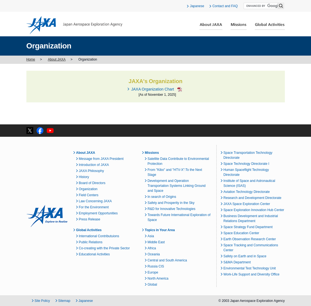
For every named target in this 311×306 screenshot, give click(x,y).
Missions (238, 26)
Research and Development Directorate (253, 198)
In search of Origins (162, 197)
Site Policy (42, 301)
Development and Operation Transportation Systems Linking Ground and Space (177, 186)
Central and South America (167, 260)
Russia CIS (156, 266)
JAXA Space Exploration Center (247, 204)
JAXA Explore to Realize (47, 216)
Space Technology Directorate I (246, 164)
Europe (153, 272)
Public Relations (91, 242)
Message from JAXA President (101, 159)
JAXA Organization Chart (152, 89)
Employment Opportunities (98, 213)
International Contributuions (99, 236)
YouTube (50, 130)
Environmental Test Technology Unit (250, 268)
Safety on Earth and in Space (245, 256)
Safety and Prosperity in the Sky (171, 203)
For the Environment (94, 207)
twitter (29, 130)
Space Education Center (241, 233)
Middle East (156, 242)
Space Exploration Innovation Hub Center (254, 210)
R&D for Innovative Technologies (172, 209)
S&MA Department (237, 262)
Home (30, 59)
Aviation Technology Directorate (247, 192)
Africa (152, 248)
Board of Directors (92, 183)
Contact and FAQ (225, 6)
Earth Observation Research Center (250, 239)
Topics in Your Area (160, 230)
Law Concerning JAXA (95, 201)
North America (158, 278)
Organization (88, 189)
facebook (40, 130)
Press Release (89, 219)
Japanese (197, 6)
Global (152, 284)
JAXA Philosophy (91, 171)
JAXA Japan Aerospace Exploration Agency (74, 25)
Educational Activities (94, 254)
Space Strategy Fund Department (248, 227)
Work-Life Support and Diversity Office (252, 274)
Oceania (154, 254)
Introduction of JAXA (94, 165)
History (84, 177)
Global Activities (270, 26)
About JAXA (211, 26)
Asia (151, 236)
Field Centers (88, 195)
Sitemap (64, 301)
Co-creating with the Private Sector (104, 248)
